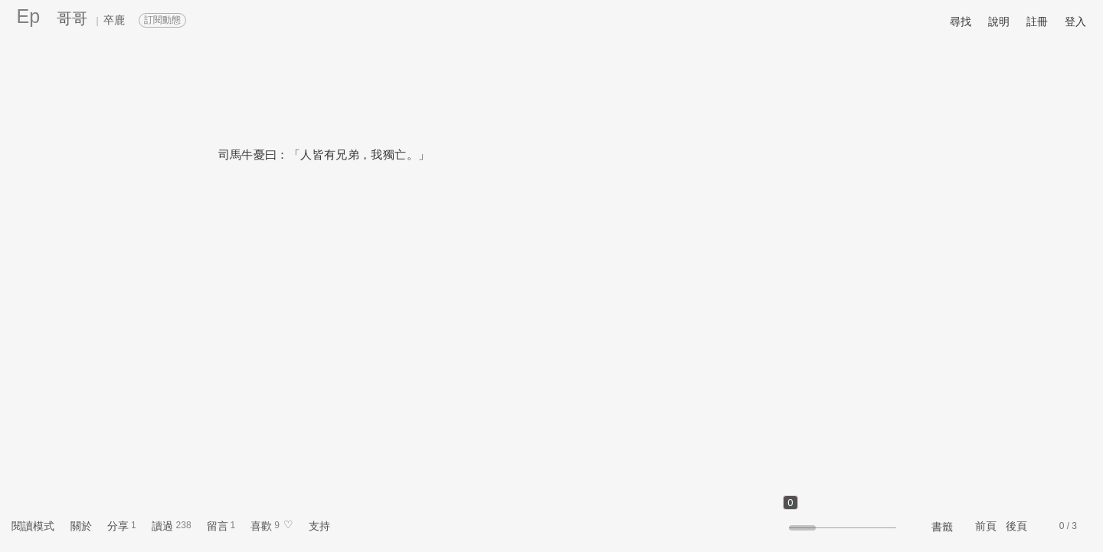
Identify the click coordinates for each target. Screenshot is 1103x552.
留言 (217, 526)
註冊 (1037, 21)
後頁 (1016, 526)
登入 (1075, 21)
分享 (118, 526)
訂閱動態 (162, 20)
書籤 (942, 527)
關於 (81, 526)
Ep (29, 16)
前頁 (986, 526)
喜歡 (261, 526)
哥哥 (72, 18)
